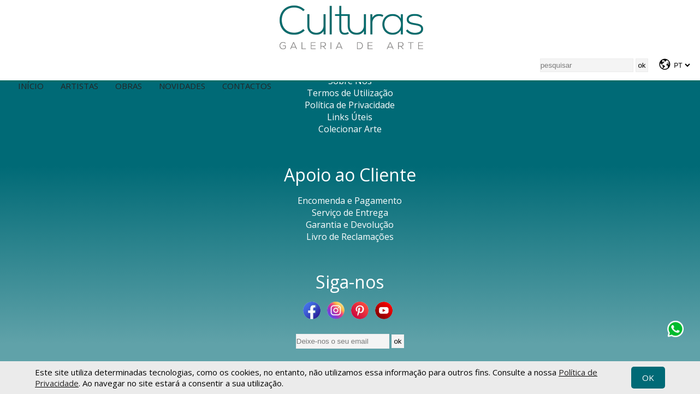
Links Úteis (349, 117)
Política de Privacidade (350, 105)
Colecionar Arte (350, 129)
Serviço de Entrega (350, 213)
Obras (128, 85)
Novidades (182, 85)
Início (31, 85)
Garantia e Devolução (350, 225)
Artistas (79, 85)
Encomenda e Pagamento (350, 201)
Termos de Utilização (350, 93)
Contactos (246, 85)
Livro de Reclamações (350, 237)
